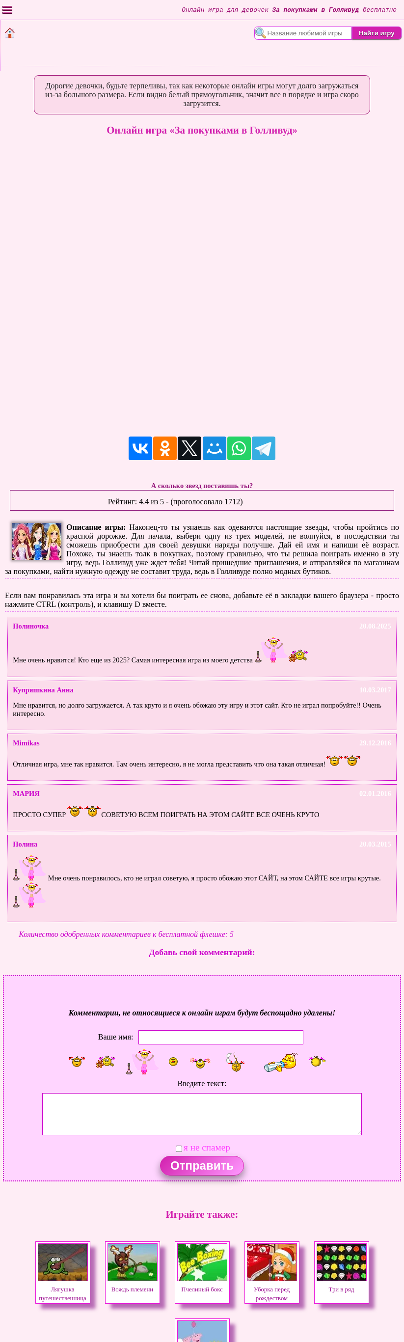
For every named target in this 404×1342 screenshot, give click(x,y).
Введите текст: (202, 1083)
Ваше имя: (116, 1036)
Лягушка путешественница (63, 1289)
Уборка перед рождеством (272, 1289)
